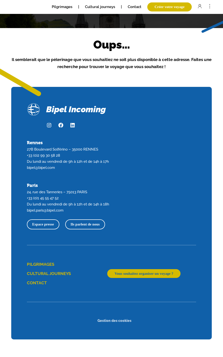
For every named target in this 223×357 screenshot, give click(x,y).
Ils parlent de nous (85, 224)
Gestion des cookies (114, 320)
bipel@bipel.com (41, 167)
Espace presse (43, 224)
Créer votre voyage (170, 7)
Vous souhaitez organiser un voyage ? (144, 273)
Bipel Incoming (76, 109)
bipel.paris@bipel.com (45, 210)
